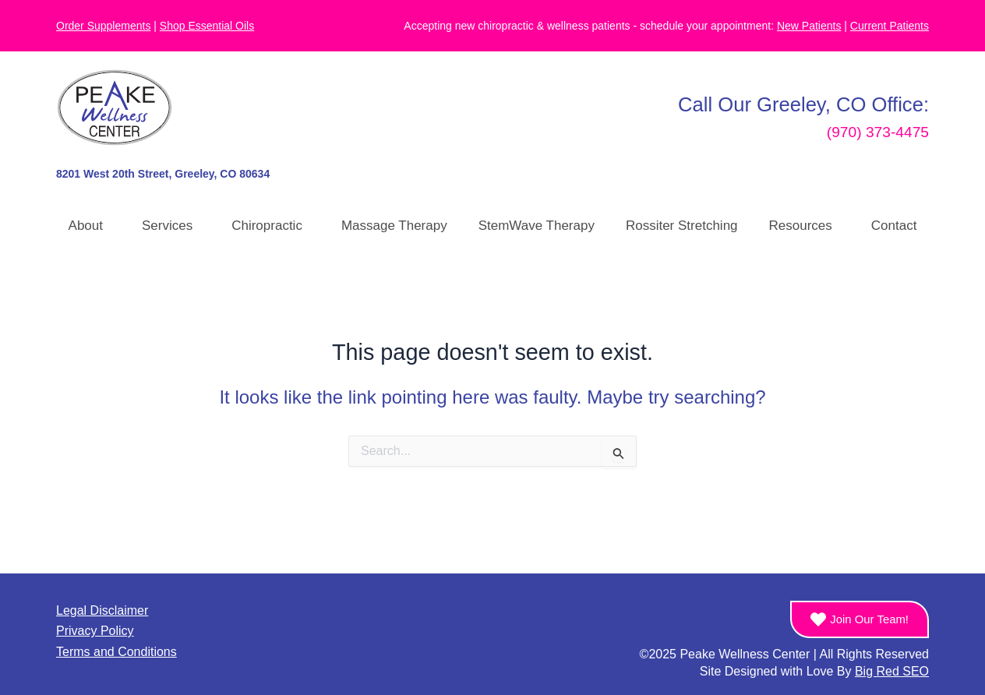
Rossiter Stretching (682, 225)
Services (171, 226)
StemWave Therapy (536, 225)
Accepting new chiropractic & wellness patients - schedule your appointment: (622, 25)
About (90, 226)
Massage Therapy (394, 225)
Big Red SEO (892, 671)
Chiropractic (270, 226)
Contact (894, 225)
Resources (804, 226)
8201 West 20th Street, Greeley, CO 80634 (163, 174)
